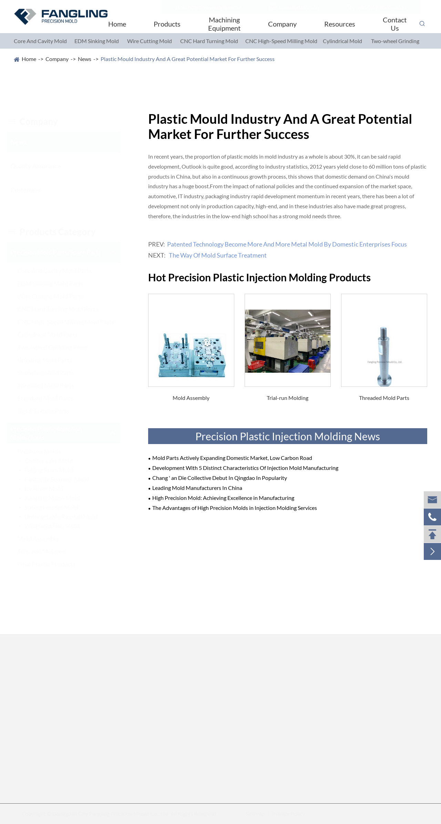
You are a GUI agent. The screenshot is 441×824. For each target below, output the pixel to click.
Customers (32, 190)
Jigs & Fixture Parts (50, 411)
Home (117, 24)
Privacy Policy (285, 813)
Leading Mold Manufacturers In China (197, 487)
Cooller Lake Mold (55, 460)
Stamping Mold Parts (52, 372)
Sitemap (252, 813)
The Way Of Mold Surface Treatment (218, 255)
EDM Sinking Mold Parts (57, 283)
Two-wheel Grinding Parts (59, 347)
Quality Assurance (42, 166)
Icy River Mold (50, 488)
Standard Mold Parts (52, 398)
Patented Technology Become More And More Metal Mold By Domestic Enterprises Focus (287, 244)
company (39, 121)
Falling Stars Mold (55, 470)
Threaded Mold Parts (52, 385)
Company (282, 24)
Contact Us (395, 24)
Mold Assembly (45, 538)
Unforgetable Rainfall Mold (67, 516)
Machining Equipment (224, 24)
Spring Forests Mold (58, 507)
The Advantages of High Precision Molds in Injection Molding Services (234, 507)
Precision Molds (46, 451)
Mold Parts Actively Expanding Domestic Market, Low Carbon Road (232, 457)
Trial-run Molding (48, 551)
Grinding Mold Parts (51, 360)
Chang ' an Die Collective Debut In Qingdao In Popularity (219, 477)
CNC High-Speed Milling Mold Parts (72, 321)
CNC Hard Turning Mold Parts (64, 309)
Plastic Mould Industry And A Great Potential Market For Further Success (188, 59)
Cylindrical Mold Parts (54, 334)
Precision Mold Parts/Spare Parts (62, 252)
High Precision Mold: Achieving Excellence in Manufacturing (223, 497)
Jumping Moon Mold (59, 498)
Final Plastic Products (53, 564)
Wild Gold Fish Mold (58, 526)
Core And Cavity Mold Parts (61, 270)
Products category (58, 231)
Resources (339, 24)
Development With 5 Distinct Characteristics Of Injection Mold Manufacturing (245, 467)
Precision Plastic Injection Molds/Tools (53, 433)
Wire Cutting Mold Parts (57, 296)
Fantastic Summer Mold (63, 479)
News (84, 59)
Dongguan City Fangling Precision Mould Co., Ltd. (113, 813)
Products (167, 24)
